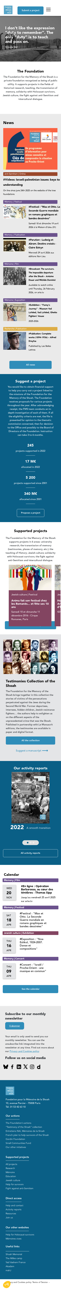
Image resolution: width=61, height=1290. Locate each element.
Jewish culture (13, 1180)
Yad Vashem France (16, 1262)
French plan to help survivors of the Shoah (27, 1135)
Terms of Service (40, 1282)
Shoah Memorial (14, 1254)
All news (30, 365)
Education (11, 1176)
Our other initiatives (16, 1147)
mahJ (8, 1270)
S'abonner (14, 1026)
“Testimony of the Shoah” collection (24, 1127)
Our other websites (17, 1228)
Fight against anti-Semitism (19, 1188)
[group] (30, 809)
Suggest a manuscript (32, 750)
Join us (9, 1217)
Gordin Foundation (15, 1139)
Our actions (13, 1116)
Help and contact (14, 1205)
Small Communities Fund (18, 1143)
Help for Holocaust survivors (20, 1234)
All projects (11, 1164)
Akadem (10, 1266)
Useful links (12, 1247)
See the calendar (30, 989)
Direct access (14, 1198)
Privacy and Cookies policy (24, 1051)
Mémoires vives (13, 1238)
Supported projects (17, 1157)
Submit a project (30, 10)
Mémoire (10, 1172)
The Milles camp (14, 1258)
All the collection (31, 740)
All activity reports (30, 853)
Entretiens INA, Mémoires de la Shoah (25, 1131)
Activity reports (13, 1209)
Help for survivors (14, 1184)
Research (10, 1168)
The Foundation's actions (18, 1123)
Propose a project (30, 513)
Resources (11, 1213)
